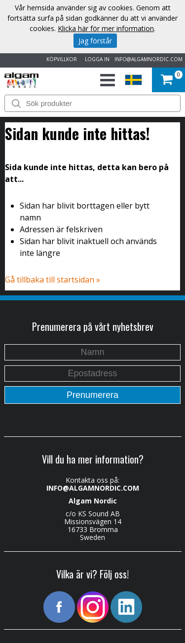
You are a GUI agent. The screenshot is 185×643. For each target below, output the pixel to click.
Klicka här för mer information (106, 28)
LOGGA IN (96, 59)
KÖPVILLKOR (60, 59)
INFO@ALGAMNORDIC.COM (148, 59)
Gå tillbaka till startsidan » (52, 279)
